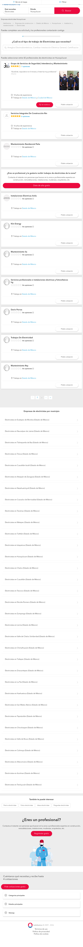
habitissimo (7, 23)
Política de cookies (41, 939)
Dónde (33, 9)
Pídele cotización (67, 110)
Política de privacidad (41, 937)
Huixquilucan (56, 23)
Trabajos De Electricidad (22, 343)
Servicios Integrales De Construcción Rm (29, 119)
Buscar (66, 11)
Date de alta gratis (41, 191)
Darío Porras (16, 315)
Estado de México (42, 23)
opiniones (25, 72)
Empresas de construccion (24, 23)
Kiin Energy (16, 229)
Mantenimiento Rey (19, 371)
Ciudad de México (45, 103)
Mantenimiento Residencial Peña (25, 150)
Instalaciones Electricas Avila (24, 201)
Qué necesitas (10, 9)
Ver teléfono (44, 110)
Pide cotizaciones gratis (14, 892)
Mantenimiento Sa (19, 257)
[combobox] (16, 10)
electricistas (10, 811)
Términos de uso (41, 934)
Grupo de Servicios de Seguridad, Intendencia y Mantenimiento (39, 69)
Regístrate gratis (41, 839)
